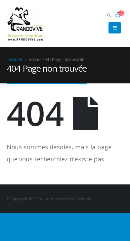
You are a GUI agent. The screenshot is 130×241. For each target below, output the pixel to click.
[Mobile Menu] (115, 27)
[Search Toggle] (109, 15)
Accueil (15, 59)
